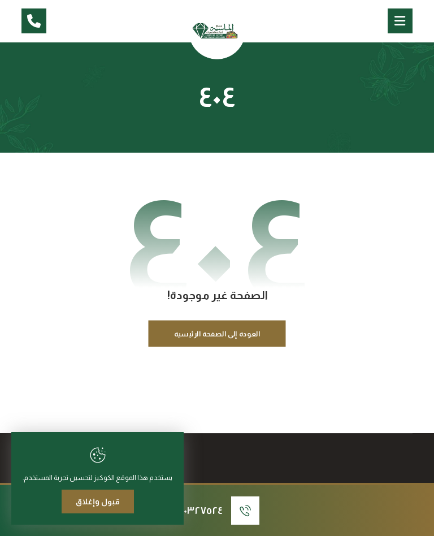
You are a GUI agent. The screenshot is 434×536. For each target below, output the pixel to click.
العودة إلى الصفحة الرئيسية (217, 334)
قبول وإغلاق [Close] (98, 501)
